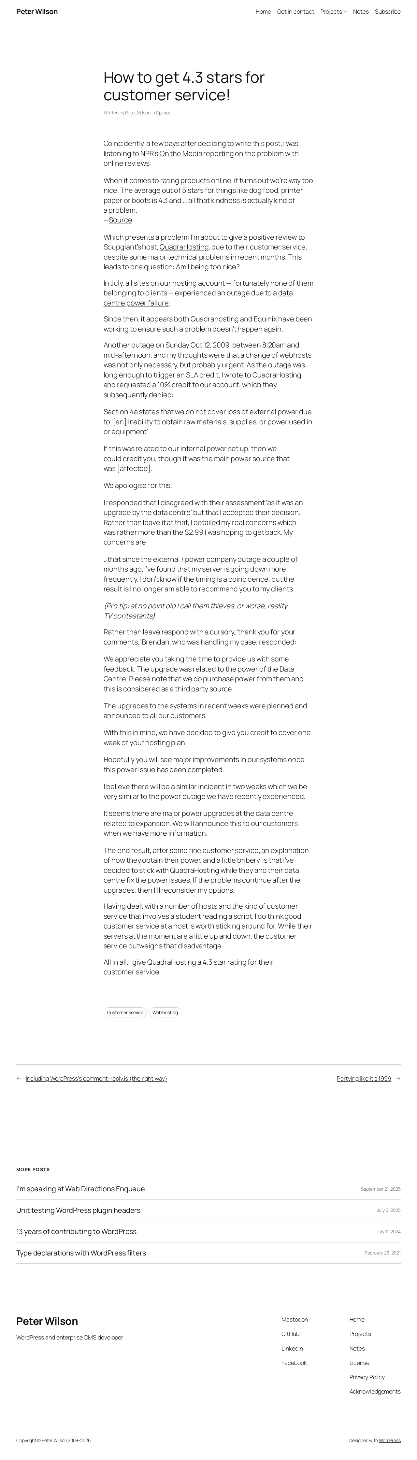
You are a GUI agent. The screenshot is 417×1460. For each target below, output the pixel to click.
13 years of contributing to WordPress (76, 1231)
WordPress (390, 1440)
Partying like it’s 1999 (364, 1078)
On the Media (181, 153)
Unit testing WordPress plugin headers (78, 1210)
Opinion (163, 112)
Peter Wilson (37, 11)
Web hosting (165, 1012)
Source (120, 220)
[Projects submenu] (345, 11)
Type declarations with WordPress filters (81, 1253)
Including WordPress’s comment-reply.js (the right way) (96, 1078)
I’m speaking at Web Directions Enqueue (80, 1189)
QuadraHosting (184, 247)
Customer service (125, 1012)
